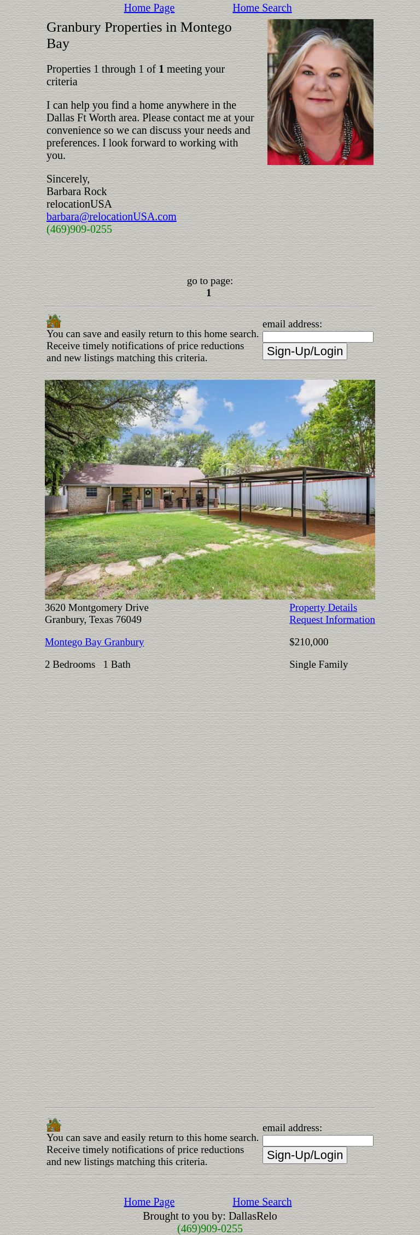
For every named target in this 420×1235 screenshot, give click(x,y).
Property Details (323, 607)
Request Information (332, 619)
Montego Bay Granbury (94, 642)
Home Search (261, 8)
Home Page (149, 8)
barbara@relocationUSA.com (111, 216)
